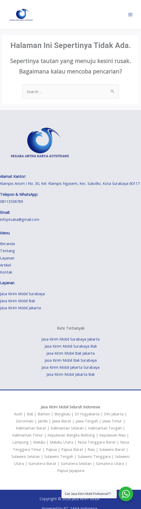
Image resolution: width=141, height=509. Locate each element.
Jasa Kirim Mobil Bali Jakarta (70, 353)
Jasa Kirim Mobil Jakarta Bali (70, 374)
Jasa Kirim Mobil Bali (17, 300)
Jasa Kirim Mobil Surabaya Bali (71, 346)
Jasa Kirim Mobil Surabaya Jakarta (70, 339)
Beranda (7, 243)
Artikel (5, 265)
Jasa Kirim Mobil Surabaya (22, 293)
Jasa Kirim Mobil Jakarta (20, 307)
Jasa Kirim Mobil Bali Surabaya (71, 360)
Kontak (6, 272)
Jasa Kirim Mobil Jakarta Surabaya (70, 367)
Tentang (7, 250)
